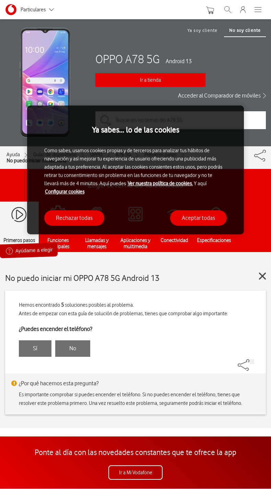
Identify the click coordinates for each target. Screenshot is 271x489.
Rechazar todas (74, 217)
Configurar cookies (64, 192)
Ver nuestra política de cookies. (160, 183)
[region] (135, 169)
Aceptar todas (198, 217)
